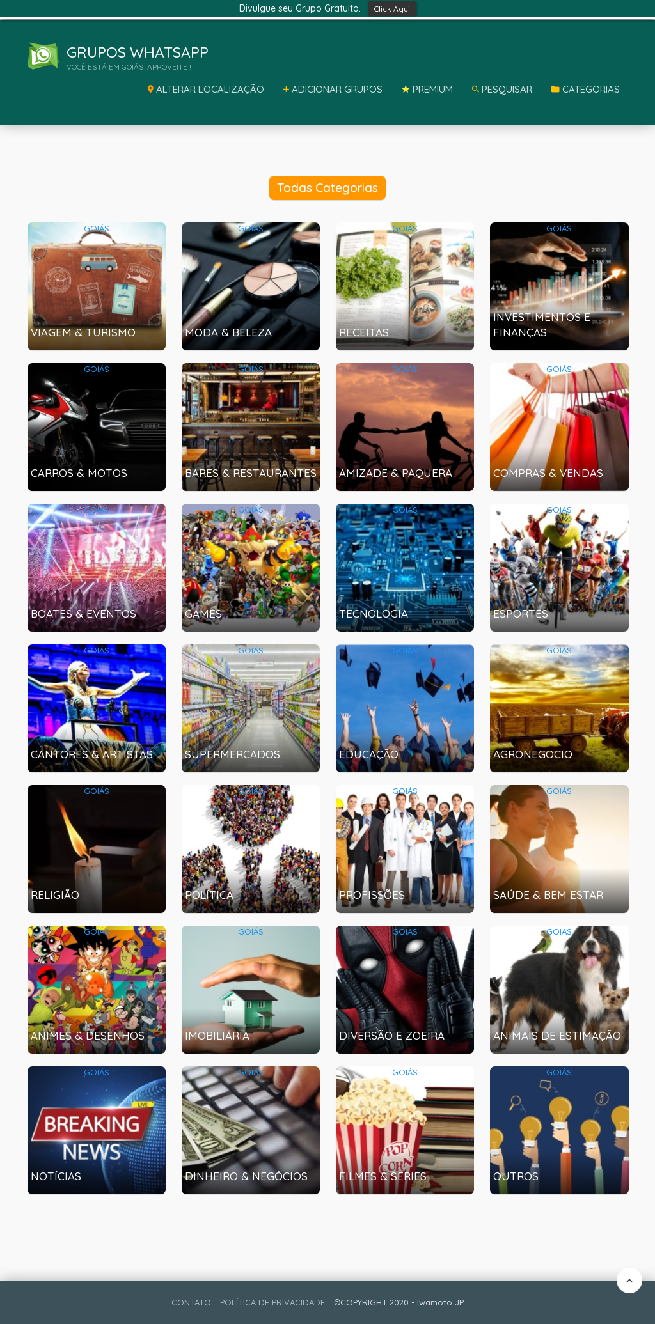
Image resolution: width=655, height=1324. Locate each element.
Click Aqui (392, 8)
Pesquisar (502, 89)
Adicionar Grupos (333, 89)
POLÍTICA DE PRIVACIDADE (272, 1302)
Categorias (585, 89)
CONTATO (191, 1302)
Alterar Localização (206, 89)
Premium (427, 89)
